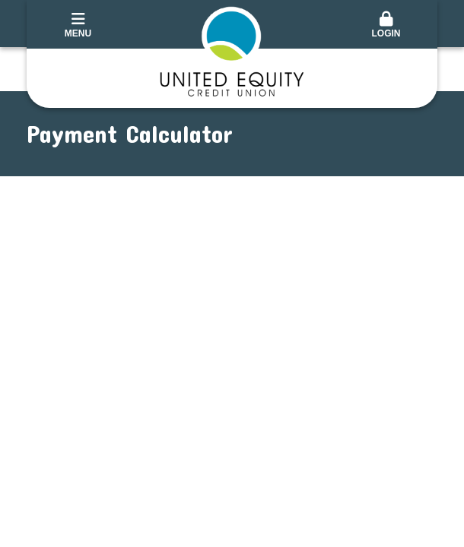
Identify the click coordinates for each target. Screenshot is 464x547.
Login (386, 25)
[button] (386, 26)
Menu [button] (78, 25)
